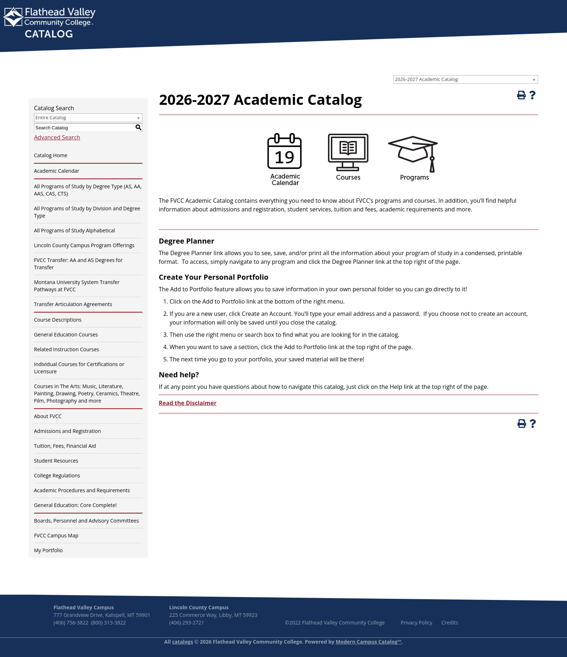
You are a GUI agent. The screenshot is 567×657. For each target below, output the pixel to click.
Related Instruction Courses (66, 349)
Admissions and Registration (67, 431)
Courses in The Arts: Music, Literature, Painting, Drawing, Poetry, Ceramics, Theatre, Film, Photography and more (87, 393)
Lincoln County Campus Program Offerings (84, 245)
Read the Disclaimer (188, 403)
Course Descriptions (57, 319)
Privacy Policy (416, 622)
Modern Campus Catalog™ (368, 641)
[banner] (49, 23)
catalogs (182, 641)
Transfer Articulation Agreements (73, 304)
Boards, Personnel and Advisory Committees (86, 520)
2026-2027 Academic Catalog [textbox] (426, 79)
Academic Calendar (56, 170)
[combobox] (465, 79)
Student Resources (56, 460)
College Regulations (57, 475)
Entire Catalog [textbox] (50, 117)
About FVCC (47, 416)
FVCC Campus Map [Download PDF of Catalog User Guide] (56, 535)
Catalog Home (50, 155)
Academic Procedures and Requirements (82, 490)
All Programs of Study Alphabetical (74, 230)
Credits (450, 622)
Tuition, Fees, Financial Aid (65, 445)
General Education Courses (66, 334)
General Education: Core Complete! (75, 505)
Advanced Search (57, 137)
